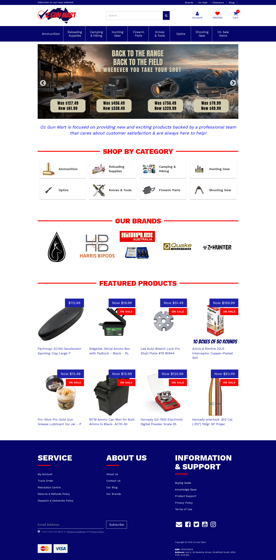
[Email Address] (71, 525)
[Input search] (134, 15)
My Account (45, 474)
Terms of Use (183, 509)
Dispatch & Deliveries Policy (55, 500)
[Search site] (166, 15)
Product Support (185, 496)
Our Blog (112, 487)
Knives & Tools (159, 33)
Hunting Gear (117, 33)
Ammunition (50, 34)
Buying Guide (183, 482)
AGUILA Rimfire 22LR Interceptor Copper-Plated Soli (212, 353)
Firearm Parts (138, 33)
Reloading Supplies (74, 33)
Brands (189, 2)
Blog (232, 2)
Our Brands (113, 494)
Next (233, 83)
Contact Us (113, 480)
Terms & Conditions (76, 532)
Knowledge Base (186, 489)
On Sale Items (223, 33)
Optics (180, 34)
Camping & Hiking (96, 33)
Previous (42, 83)
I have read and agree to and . (71, 531)
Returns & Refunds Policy (54, 494)
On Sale (203, 2)
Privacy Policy (184, 502)
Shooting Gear (202, 33)
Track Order (46, 480)
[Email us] (179, 524)
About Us (112, 474)
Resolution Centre (49, 487)
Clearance (218, 2)
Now (122, 303)
